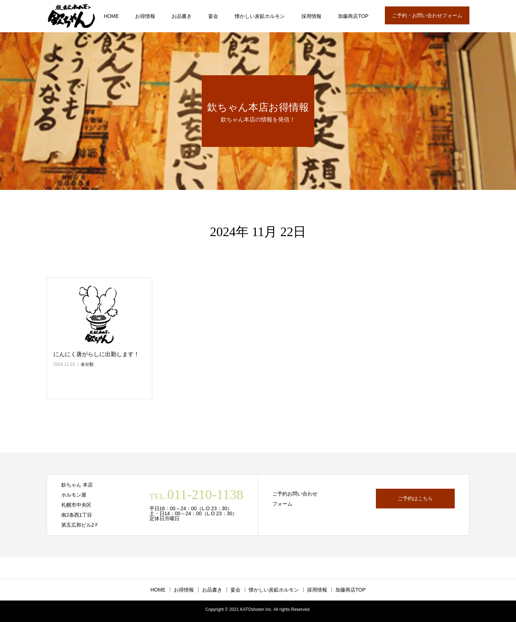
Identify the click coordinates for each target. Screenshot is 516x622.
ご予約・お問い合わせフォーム (427, 15)
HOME (111, 16)
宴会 (213, 16)
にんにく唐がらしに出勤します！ (96, 354)
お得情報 (145, 16)
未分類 (87, 364)
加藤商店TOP (353, 16)
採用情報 (311, 16)
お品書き (182, 16)
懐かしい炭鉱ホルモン (260, 16)
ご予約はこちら (415, 498)
